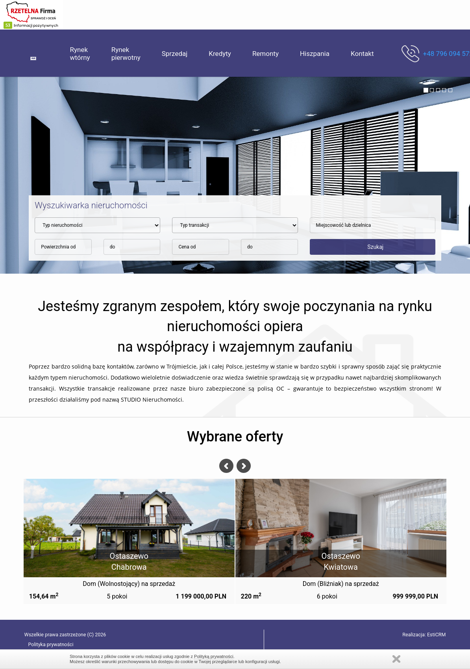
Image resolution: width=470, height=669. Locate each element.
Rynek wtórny (80, 53)
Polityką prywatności (213, 656)
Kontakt (362, 53)
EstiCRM (436, 634)
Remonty (265, 53)
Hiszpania (314, 53)
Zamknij (396, 659)
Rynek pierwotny (126, 53)
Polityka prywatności (51, 644)
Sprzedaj (175, 53)
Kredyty (220, 53)
